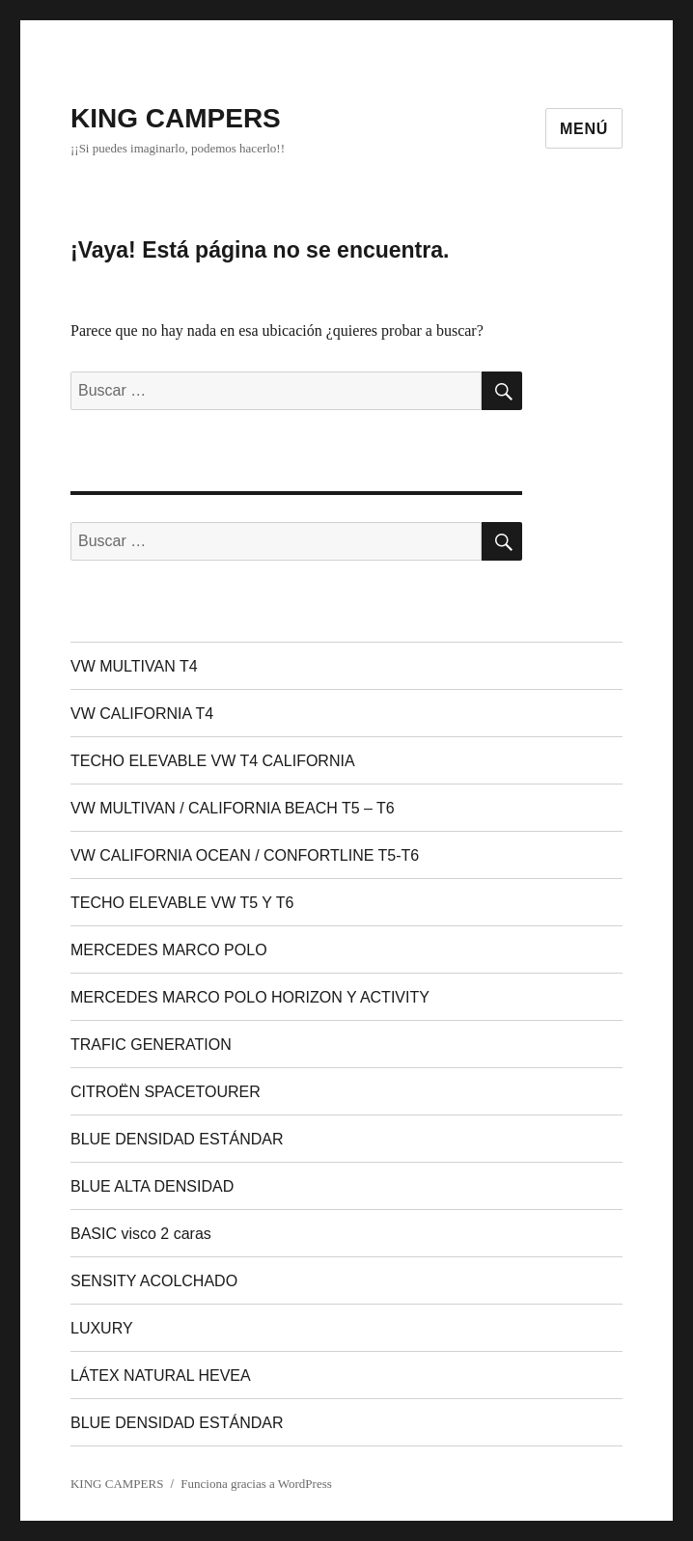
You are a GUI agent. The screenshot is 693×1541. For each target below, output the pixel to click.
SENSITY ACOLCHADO (153, 1281)
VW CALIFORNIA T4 (141, 713)
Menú (584, 129)
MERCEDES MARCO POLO (168, 950)
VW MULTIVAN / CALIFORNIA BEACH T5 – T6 (232, 808)
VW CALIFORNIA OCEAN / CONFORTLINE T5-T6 (244, 855)
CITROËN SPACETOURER (165, 1092)
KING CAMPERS (175, 118)
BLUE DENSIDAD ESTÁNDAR (177, 1139)
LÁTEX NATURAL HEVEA (160, 1375)
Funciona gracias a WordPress (255, 1483)
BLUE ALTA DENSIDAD (152, 1186)
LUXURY (101, 1328)
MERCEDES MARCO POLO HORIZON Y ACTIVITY (250, 997)
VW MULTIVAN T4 (134, 666)
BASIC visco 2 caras (140, 1233)
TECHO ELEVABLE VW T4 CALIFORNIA (212, 761)
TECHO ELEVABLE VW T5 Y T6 (182, 902)
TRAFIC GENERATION (151, 1044)
